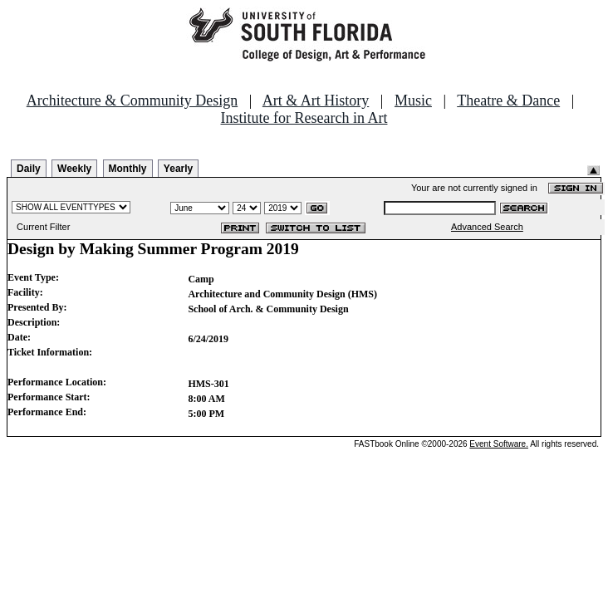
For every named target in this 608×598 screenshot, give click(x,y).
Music (413, 100)
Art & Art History (316, 100)
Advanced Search (487, 227)
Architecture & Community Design (132, 100)
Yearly (178, 168)
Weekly (74, 168)
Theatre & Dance (508, 100)
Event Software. (498, 443)
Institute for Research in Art (304, 118)
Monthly (128, 168)
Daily (29, 168)
